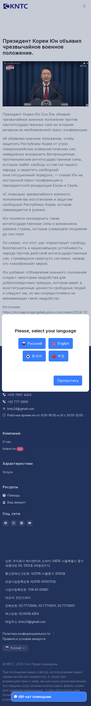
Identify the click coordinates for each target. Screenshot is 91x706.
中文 (58, 356)
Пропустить (67, 380)
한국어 (34, 356)
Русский (32, 343)
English (60, 343)
